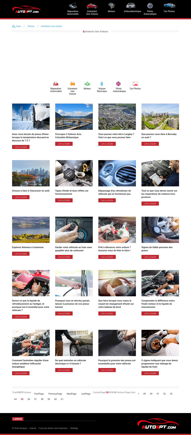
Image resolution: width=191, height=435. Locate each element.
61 (62, 399)
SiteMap (74, 428)
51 (158, 393)
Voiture (30, 26)
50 (151, 393)
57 (35, 399)
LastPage (85, 393)
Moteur (87, 88)
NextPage (71, 393)
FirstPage (39, 393)
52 (164, 393)
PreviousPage (55, 393)
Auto (18, 26)
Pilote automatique (118, 90)
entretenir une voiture (51, 26)
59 (49, 399)
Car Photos (135, 88)
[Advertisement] (95, 56)
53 (171, 393)
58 (42, 399)
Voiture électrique (102, 90)
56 (29, 399)
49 (144, 393)
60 (55, 399)
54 (15, 399)
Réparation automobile (55, 90)
